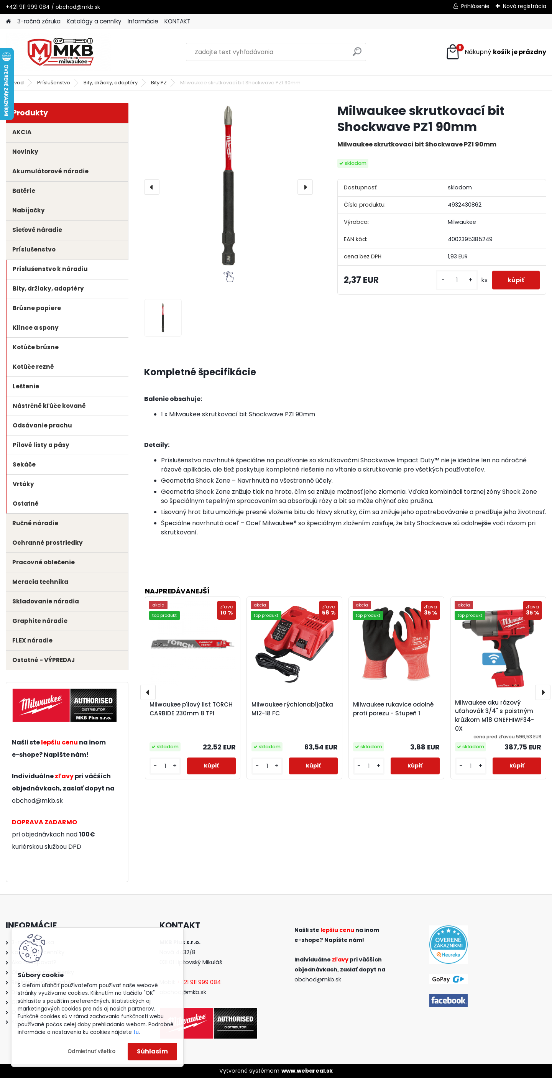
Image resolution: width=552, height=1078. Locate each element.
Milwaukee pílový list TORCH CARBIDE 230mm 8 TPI (191, 708)
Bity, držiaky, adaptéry (111, 82)
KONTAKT (177, 21)
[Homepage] (8, 21)
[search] (357, 54)
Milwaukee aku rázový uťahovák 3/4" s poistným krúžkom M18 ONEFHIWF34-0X (494, 715)
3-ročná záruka (39, 21)
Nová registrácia (524, 6)
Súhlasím (152, 1051)
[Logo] (58, 52)
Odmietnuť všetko (91, 1051)
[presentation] (151, 187)
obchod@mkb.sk (37, 800)
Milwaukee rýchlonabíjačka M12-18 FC (292, 708)
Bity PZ (159, 82)
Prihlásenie (475, 6)
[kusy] (456, 280)
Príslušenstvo (53, 82)
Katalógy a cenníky (94, 21)
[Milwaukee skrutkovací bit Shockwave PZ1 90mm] (228, 187)
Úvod (17, 82)
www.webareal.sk (307, 1071)
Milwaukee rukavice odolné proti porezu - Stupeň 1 (393, 708)
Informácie (143, 21)
